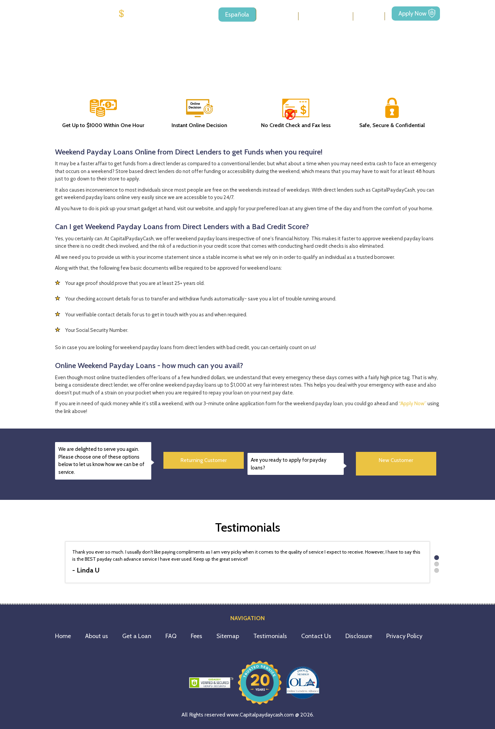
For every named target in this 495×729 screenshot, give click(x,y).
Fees (368, 16)
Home (63, 636)
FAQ (171, 636)
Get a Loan (136, 636)
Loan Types (322, 16)
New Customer (396, 460)
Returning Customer (203, 460)
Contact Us (316, 636)
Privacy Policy (404, 636)
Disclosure (358, 636)
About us (277, 16)
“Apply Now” (412, 403)
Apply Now (412, 13)
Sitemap (227, 636)
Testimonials (270, 636)
